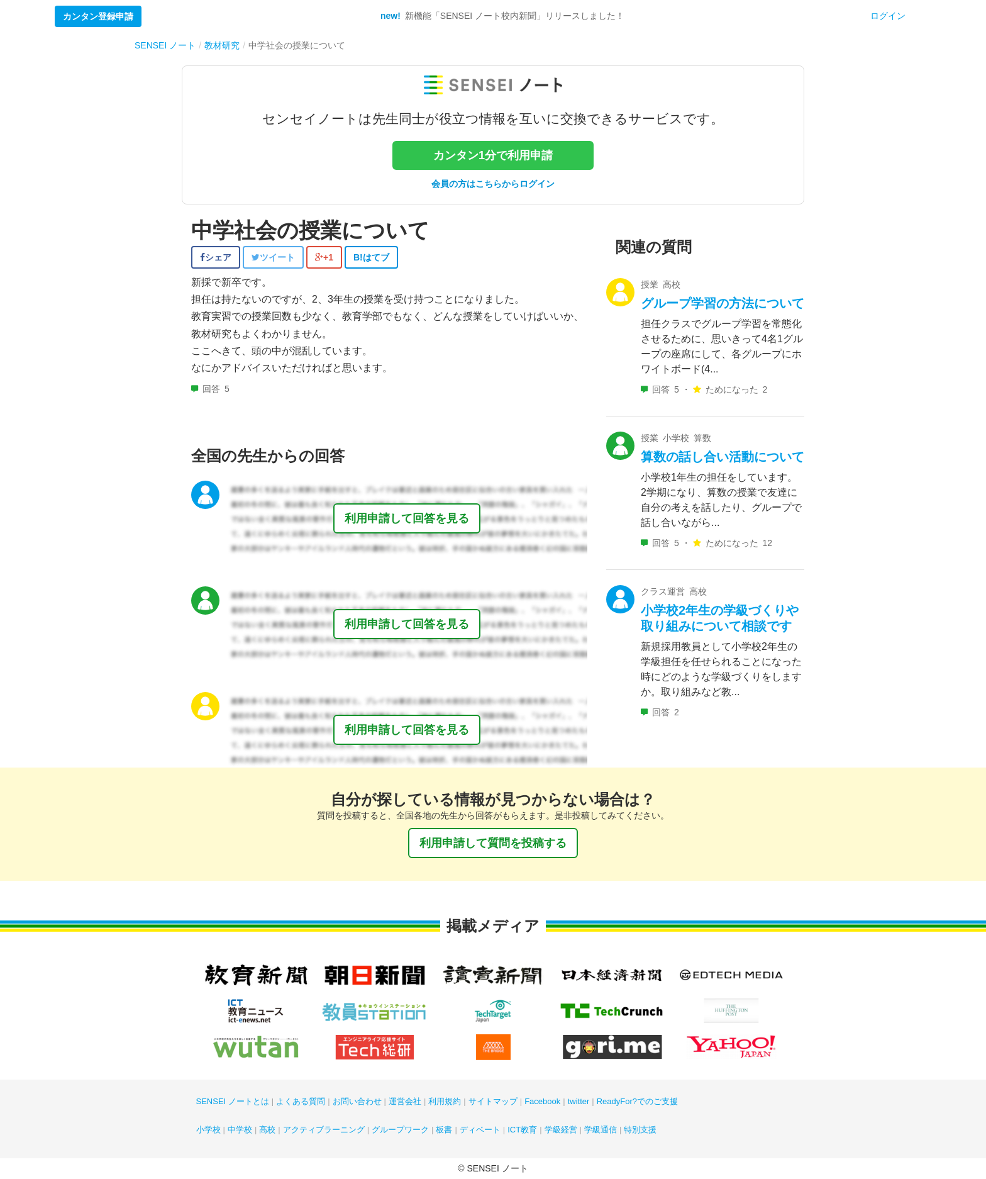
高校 (267, 1129)
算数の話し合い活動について (722, 457)
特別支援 (640, 1129)
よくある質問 (300, 1101)
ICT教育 (522, 1129)
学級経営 (561, 1129)
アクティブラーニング (324, 1129)
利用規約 (444, 1101)
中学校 (240, 1129)
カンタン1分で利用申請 (493, 155)
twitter (579, 1101)
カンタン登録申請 (98, 16)
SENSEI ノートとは (232, 1101)
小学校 (208, 1129)
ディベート (480, 1129)
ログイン (888, 16)
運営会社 (405, 1101)
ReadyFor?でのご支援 (637, 1101)
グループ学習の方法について (722, 303)
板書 (444, 1129)
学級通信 (600, 1129)
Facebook (542, 1101)
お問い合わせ (357, 1101)
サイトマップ (493, 1101)
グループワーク (400, 1129)
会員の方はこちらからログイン (493, 184)
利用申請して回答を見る (407, 518)
